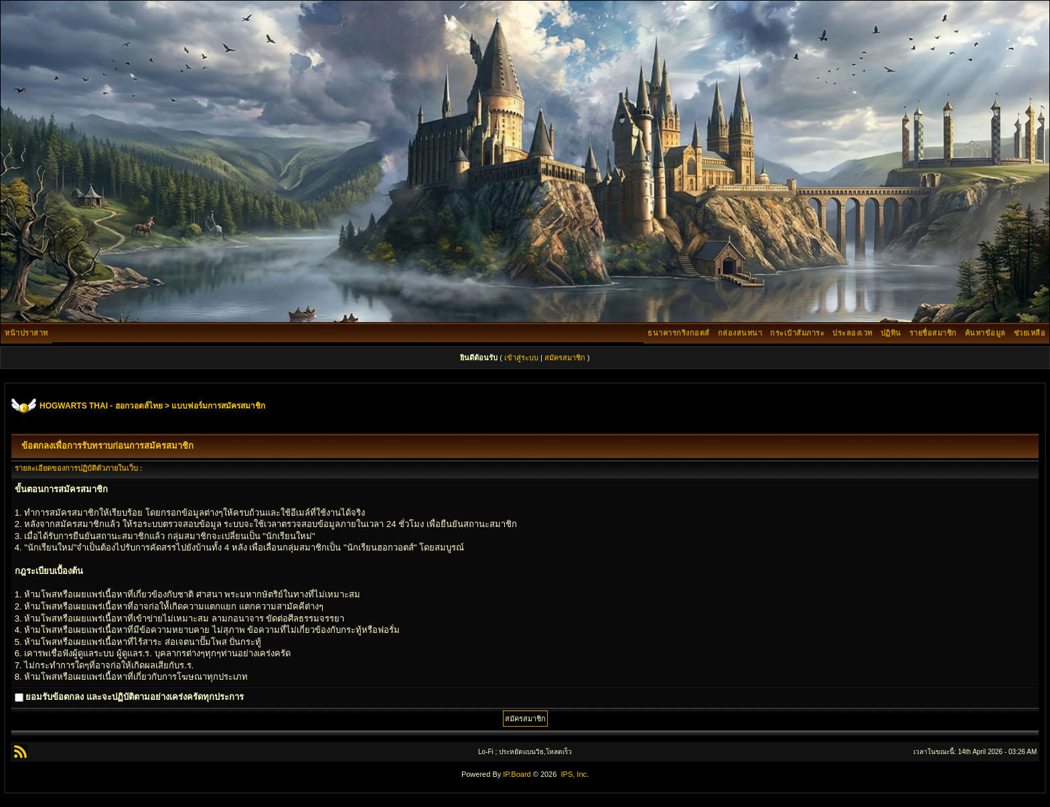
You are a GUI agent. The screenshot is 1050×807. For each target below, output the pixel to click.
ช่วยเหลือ (1030, 333)
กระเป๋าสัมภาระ (797, 333)
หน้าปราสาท (26, 333)
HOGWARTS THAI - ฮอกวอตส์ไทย (101, 406)
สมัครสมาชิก (564, 358)
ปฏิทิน (891, 333)
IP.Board (516, 774)
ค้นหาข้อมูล (985, 333)
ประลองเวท (852, 333)
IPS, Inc (573, 774)
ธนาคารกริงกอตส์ (679, 333)
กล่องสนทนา (740, 333)
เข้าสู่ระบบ (521, 358)
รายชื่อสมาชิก (933, 333)
